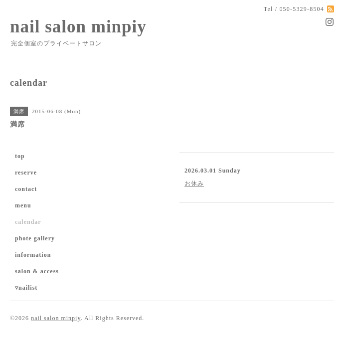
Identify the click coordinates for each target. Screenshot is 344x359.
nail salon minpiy (78, 26)
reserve (26, 172)
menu (23, 205)
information (33, 254)
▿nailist (26, 287)
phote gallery (35, 238)
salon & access (37, 271)
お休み (194, 183)
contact (26, 188)
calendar (28, 221)
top (20, 156)
